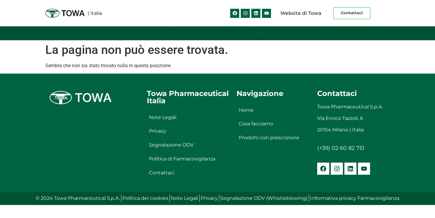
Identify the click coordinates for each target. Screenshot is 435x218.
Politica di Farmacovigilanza (182, 159)
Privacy (157, 131)
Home (246, 110)
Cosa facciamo (219, 33)
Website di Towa (300, 13)
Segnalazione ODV (171, 145)
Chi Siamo (178, 33)
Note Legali (162, 117)
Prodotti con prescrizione (269, 138)
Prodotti (259, 33)
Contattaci (161, 173)
